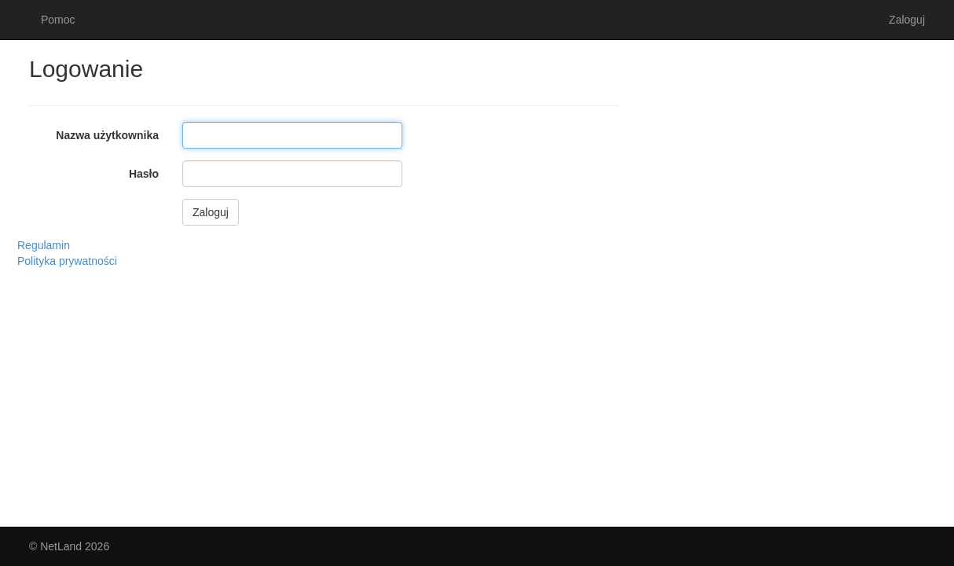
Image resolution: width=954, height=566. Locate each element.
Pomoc (58, 19)
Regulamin (43, 245)
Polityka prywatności (67, 261)
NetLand (61, 546)
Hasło (144, 173)
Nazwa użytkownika (107, 135)
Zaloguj (907, 19)
